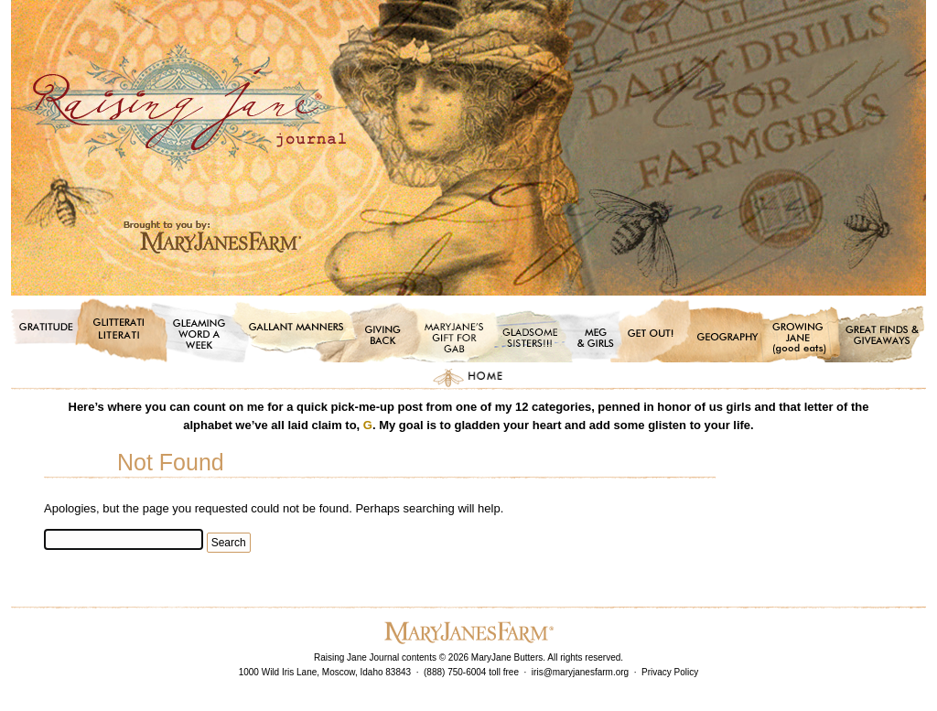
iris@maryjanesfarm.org (580, 672)
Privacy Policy (669, 672)
